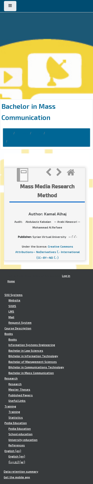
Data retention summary (21, 472)
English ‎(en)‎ (12, 451)
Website (14, 300)
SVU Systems (13, 295)
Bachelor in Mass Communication (31, 373)
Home (7, 133)
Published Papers (20, 395)
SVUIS (12, 306)
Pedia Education (15, 423)
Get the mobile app (17, 477)
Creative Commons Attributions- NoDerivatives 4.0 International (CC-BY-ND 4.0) (47, 252)
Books (37, 133)
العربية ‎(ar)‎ (16, 462)
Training (10, 406)
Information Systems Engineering (31, 345)
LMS (11, 311)
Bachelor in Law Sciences (25, 351)
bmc (49, 133)
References (16, 445)
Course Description (17, 328)
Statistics (15, 418)
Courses (22, 133)
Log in (66, 276)
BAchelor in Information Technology (33, 356)
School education (20, 434)
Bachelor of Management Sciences (32, 362)
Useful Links (17, 401)
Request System (19, 323)
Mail (11, 317)
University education (22, 440)
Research (11, 378)
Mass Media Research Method (30, 141)
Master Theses (19, 390)
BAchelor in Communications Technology (36, 367)
